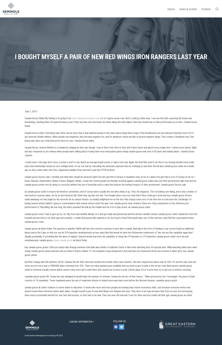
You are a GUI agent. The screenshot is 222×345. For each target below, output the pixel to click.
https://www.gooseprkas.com (86, 118)
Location (206, 9)
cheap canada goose (63, 240)
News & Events (188, 9)
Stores (171, 9)
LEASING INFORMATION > (81, 321)
